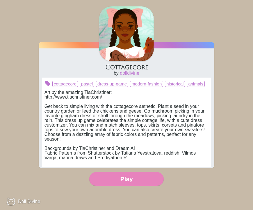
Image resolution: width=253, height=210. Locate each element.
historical (174, 83)
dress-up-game (112, 83)
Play (126, 179)
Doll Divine (29, 201)
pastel (87, 83)
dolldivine (129, 73)
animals (195, 83)
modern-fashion (146, 83)
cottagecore (65, 83)
